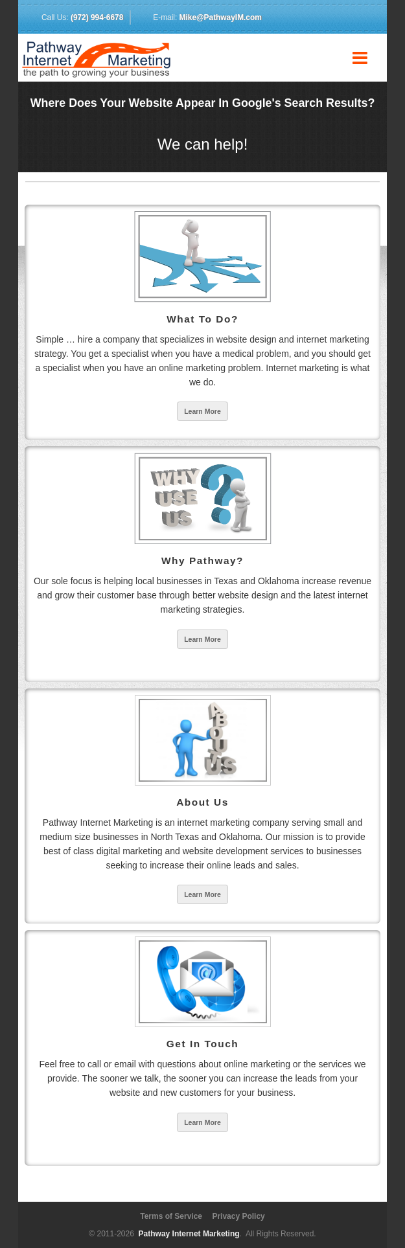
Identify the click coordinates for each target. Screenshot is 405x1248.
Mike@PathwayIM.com (220, 17)
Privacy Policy (238, 1216)
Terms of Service (171, 1216)
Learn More (202, 411)
